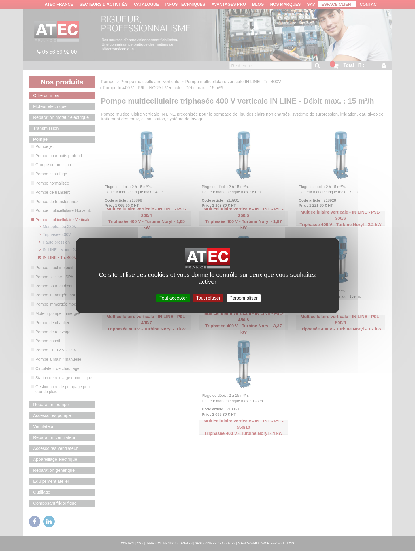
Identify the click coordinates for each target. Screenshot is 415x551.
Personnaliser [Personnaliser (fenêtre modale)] (243, 298)
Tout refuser (208, 298)
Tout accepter (173, 298)
